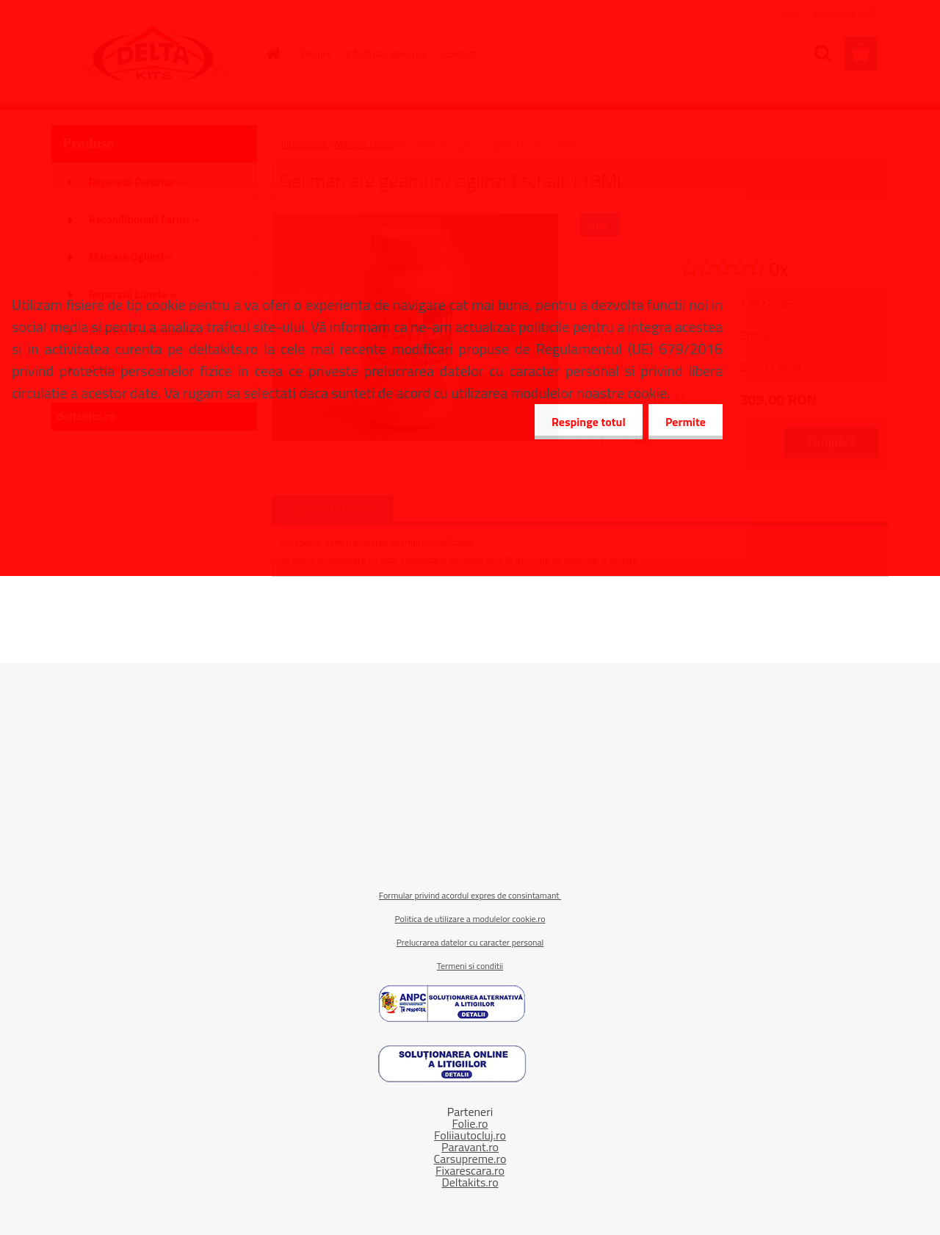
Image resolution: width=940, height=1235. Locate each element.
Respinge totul (584, 422)
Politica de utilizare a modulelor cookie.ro (469, 919)
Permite (684, 422)
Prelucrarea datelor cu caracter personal (470, 942)
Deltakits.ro (469, 1182)
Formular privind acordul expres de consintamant (470, 895)
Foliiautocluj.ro (470, 1135)
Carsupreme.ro (470, 1158)
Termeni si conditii (470, 966)
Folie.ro (470, 1123)
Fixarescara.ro (470, 1170)
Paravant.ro (470, 1147)
